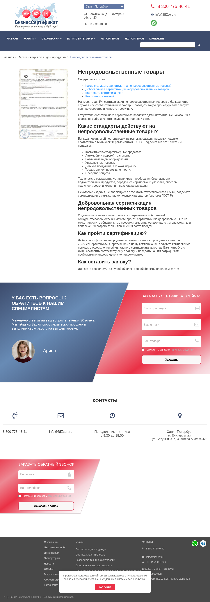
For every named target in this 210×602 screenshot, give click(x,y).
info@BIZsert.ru (163, 14)
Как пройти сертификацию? (104, 92)
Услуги (30, 38)
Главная (12, 38)
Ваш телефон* (30, 487)
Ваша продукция (155, 308)
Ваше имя (27, 474)
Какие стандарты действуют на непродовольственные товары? (128, 85)
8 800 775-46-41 (15, 432)
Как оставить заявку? (99, 96)
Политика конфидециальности (58, 597)
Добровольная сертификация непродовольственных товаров (127, 89)
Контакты (156, 38)
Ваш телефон (153, 341)
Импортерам (109, 38)
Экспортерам (134, 38)
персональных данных (182, 349)
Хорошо (105, 586)
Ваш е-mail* (152, 324)
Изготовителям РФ (81, 38)
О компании (52, 38)
